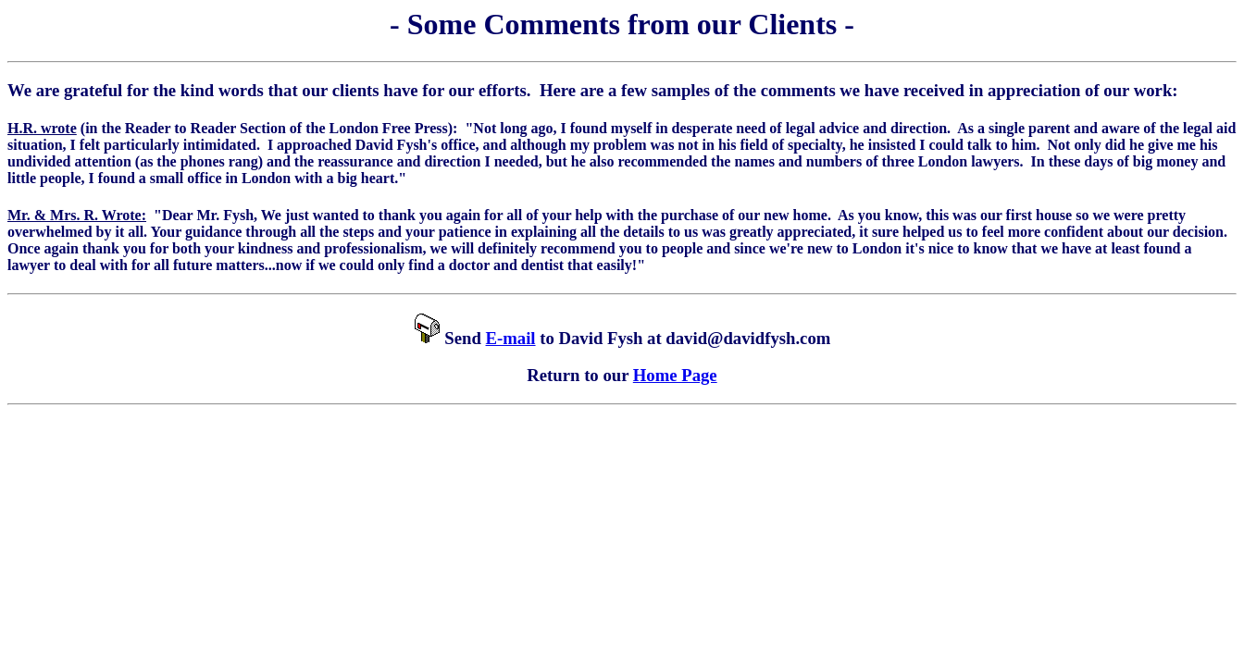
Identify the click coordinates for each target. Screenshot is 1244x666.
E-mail (511, 338)
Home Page (675, 375)
